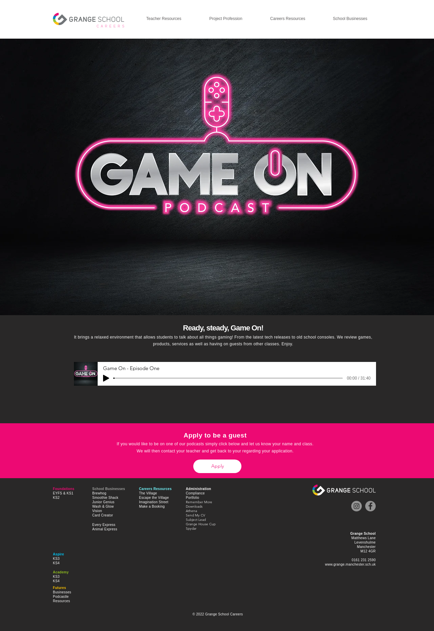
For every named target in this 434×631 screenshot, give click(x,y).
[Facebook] (370, 506)
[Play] (106, 378)
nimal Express (106, 529)
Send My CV (195, 515)
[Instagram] (356, 506)
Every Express (103, 525)
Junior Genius (103, 502)
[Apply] (217, 466)
